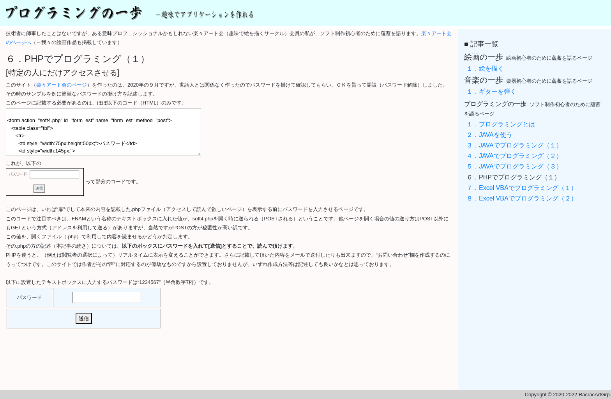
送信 (84, 318)
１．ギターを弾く (491, 91)
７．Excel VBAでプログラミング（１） (521, 187)
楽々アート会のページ (61, 85)
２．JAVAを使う (489, 134)
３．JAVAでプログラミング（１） (514, 145)
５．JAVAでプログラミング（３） (514, 166)
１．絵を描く (485, 68)
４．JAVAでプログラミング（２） (514, 156)
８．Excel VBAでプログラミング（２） (521, 198)
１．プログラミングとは (500, 124)
